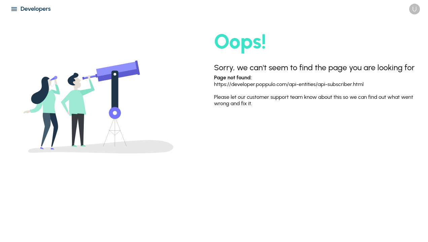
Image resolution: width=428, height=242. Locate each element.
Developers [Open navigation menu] (30, 9)
